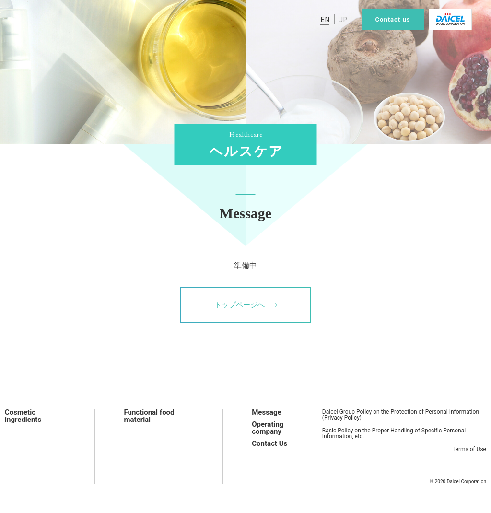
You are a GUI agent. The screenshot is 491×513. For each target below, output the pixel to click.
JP (343, 19)
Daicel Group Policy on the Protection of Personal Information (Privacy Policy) (400, 414)
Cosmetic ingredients (23, 416)
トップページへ (245, 305)
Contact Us (269, 443)
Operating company (267, 428)
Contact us (392, 19)
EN (324, 19)
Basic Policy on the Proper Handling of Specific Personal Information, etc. (394, 433)
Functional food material (149, 416)
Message (266, 412)
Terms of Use (469, 449)
